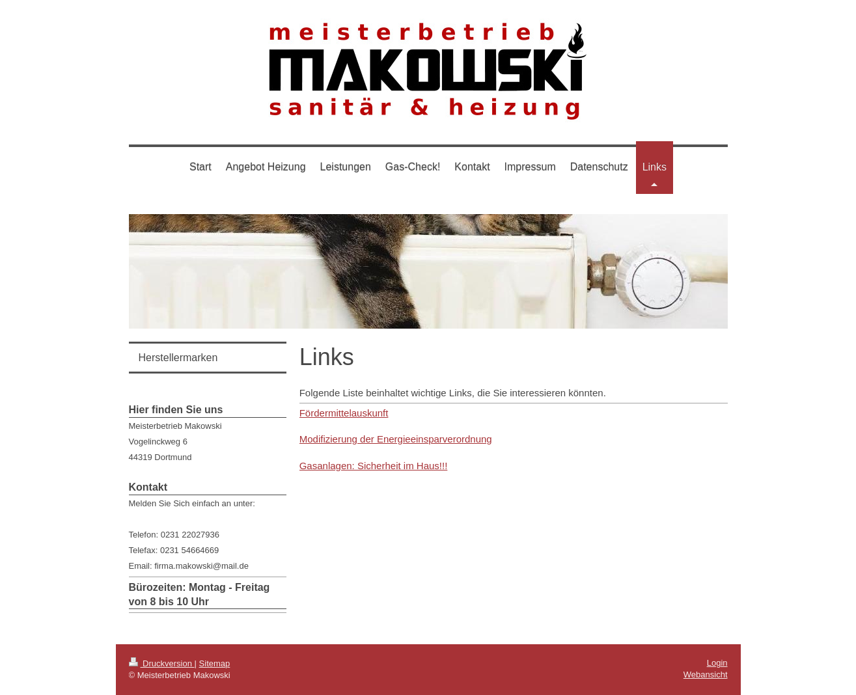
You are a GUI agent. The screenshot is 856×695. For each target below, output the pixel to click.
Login (717, 663)
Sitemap (214, 663)
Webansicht (705, 674)
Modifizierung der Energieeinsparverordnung (395, 438)
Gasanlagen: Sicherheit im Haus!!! (373, 465)
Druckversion (162, 663)
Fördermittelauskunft (344, 412)
